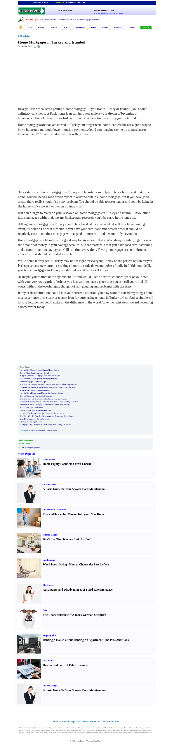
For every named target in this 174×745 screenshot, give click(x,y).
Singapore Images (117, 728)
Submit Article (110, 721)
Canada (119, 732)
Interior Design (50, 484)
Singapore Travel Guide (104, 730)
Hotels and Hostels (104, 728)
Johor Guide (35, 732)
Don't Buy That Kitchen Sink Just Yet (66, 539)
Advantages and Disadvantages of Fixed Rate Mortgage (78, 589)
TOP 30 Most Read (64, 10)
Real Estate (48, 660)
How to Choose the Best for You (89, 564)
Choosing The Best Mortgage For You (35, 410)
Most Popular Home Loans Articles (43, 430)
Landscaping (49, 560)
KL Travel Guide (146, 730)
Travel (29, 27)
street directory (91, 728)
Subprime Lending (27, 402)
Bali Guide (116, 730)
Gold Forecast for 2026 (67, 19)
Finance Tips (31, 19)
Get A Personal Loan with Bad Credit (108, 13)
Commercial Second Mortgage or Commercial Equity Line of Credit (47, 387)
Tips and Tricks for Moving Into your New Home (74, 514)
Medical (54, 27)
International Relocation (54, 509)
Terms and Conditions (93, 741)
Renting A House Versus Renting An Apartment (73, 639)
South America (128, 732)
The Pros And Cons (116, 639)
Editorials (23, 36)
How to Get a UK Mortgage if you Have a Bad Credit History (45, 404)
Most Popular (26, 453)
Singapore (59, 2)
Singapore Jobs (24, 735)
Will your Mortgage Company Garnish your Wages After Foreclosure (48, 384)
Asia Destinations (72, 730)
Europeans (137, 732)
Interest (132, 27)
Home (93, 27)
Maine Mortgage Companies (31, 407)
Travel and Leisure (40, 728)
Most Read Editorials (89, 721)
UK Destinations (134, 730)
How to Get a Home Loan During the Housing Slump (41, 393)
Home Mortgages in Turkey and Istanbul (51, 42)
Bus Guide (59, 730)
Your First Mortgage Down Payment (34, 419)
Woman (145, 27)
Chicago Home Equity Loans (31, 422)
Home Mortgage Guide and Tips (33, 381)
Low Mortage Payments (30, 447)
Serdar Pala (26, 46)
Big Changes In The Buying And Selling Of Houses (50, 425)
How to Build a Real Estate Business (65, 665)
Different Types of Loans (103, 10)
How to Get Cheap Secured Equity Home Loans (39, 370)
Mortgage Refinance (28, 390)
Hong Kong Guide (46, 732)
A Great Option (43, 390)
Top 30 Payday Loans (47, 19)
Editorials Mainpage (64, 721)
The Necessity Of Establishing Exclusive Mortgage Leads (43, 399)
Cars (66, 27)
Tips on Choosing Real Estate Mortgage (36, 396)
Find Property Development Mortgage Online (38, 378)
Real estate (128, 728)
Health (41, 27)
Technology (80, 27)
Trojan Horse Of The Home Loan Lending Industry (57, 402)
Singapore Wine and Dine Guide (44, 730)
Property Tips (49, 635)
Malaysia (81, 2)
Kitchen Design (50, 535)
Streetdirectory (80, 741)
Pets (45, 610)
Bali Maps (124, 730)
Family (105, 27)
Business (117, 27)
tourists (95, 732)
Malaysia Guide (24, 732)
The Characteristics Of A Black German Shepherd (74, 614)
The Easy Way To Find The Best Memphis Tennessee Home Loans (47, 416)
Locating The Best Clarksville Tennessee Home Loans (42, 413)
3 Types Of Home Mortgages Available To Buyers (40, 376)
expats (88, 732)
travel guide (85, 730)
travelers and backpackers (76, 732)
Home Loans (49, 459)
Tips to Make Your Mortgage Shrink (34, 373)
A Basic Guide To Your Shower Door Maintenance (74, 489)
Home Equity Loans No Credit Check (66, 463)
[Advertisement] (48, 77)
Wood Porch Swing (55, 564)
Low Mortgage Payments (89, 19)
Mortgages (24, 425)
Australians (148, 732)
